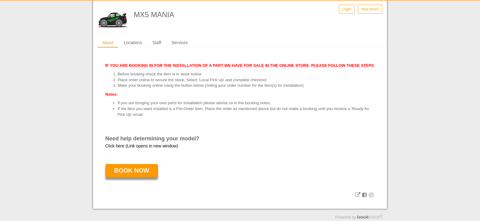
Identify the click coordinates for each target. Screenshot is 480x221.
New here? (370, 9)
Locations (133, 42)
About (108, 42)
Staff (156, 42)
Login (346, 9)
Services (179, 42)
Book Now (131, 170)
